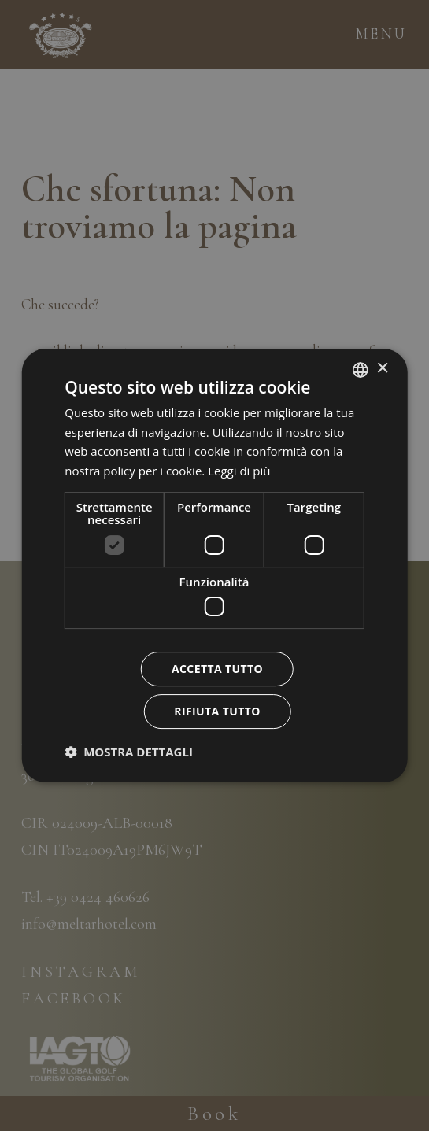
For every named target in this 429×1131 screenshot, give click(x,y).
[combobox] (360, 370)
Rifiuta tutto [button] (217, 711)
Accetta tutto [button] (217, 668)
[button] (129, 752)
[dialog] (214, 566)
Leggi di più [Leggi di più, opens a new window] (239, 471)
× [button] (382, 369)
